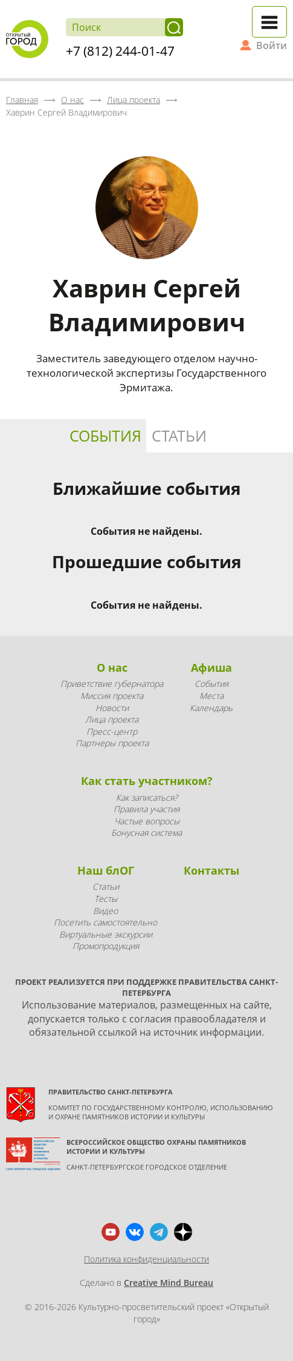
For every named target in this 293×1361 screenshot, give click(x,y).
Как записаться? (147, 797)
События (105, 435)
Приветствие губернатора (111, 683)
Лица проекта (111, 719)
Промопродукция (105, 946)
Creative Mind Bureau (168, 1282)
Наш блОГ (105, 870)
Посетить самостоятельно (105, 922)
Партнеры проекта (112, 743)
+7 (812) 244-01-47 (120, 50)
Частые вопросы (146, 821)
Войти (271, 45)
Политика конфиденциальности (146, 1259)
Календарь (211, 708)
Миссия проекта (111, 695)
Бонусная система (146, 832)
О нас (112, 667)
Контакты (211, 870)
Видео (105, 910)
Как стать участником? (147, 780)
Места (211, 695)
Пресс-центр (111, 731)
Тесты (105, 898)
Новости (112, 708)
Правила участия (146, 809)
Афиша (211, 667)
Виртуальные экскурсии (105, 934)
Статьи (179, 435)
